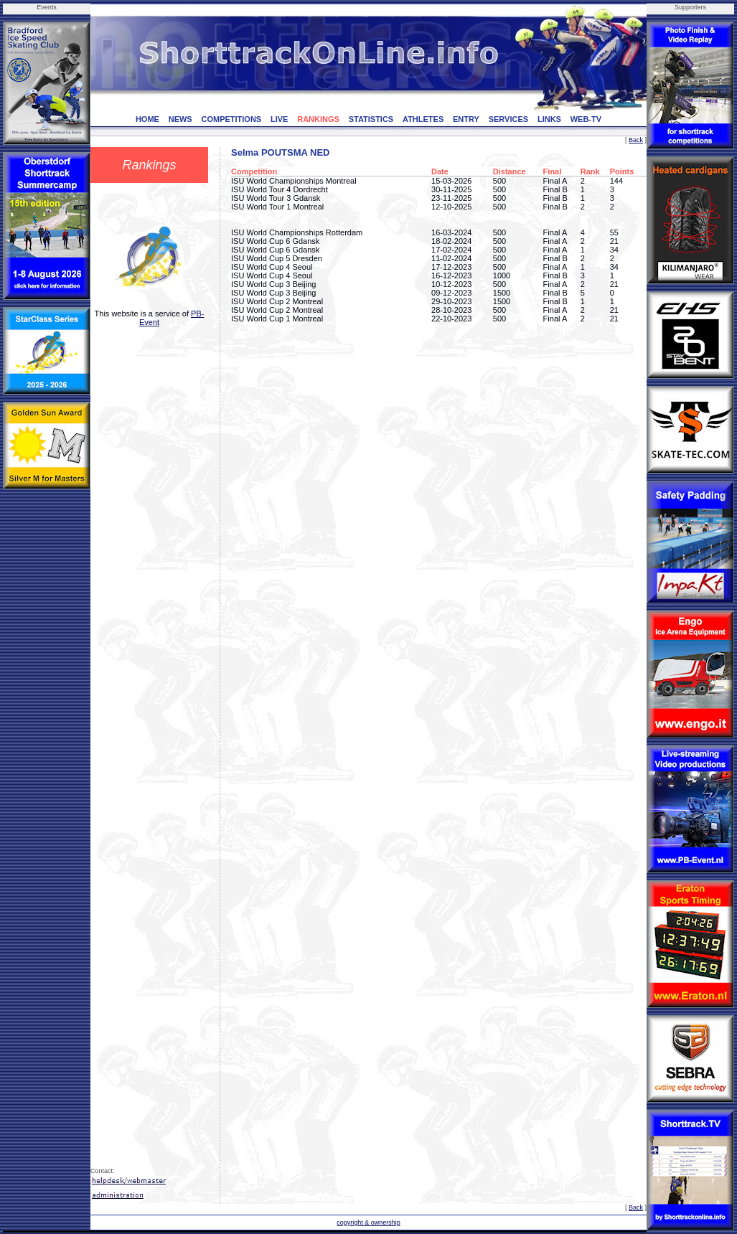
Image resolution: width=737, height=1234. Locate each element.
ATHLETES (423, 119)
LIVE (279, 119)
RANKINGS (318, 119)
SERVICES (508, 119)
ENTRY (466, 119)
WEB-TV (586, 119)
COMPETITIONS (231, 119)
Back (636, 139)
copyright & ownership (368, 1222)
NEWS (180, 119)
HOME (147, 119)
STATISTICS (371, 119)
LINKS (549, 119)
